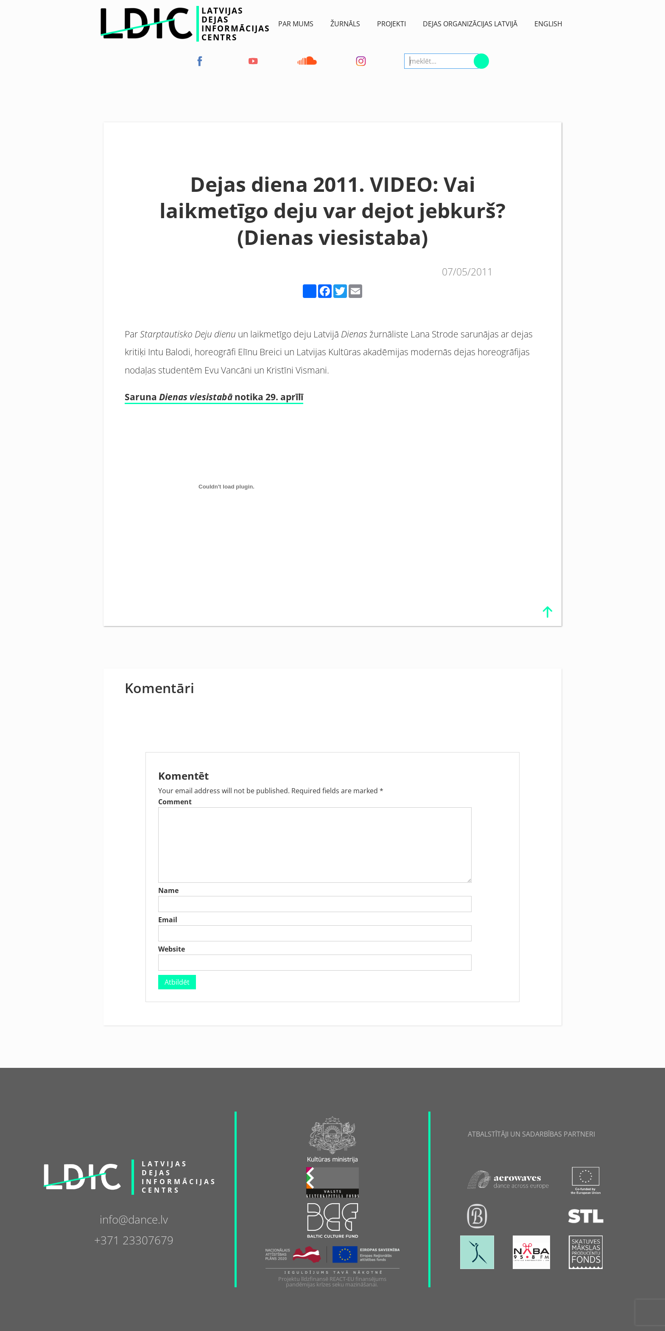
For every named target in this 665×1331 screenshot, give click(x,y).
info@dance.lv (134, 1218)
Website (171, 949)
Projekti (391, 23)
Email (167, 919)
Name (168, 890)
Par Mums (295, 23)
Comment (175, 801)
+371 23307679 (133, 1239)
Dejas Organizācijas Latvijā (470, 23)
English (548, 23)
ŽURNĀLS (345, 23)
